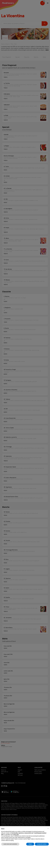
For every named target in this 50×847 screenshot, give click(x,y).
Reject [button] (30, 844)
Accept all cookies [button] (41, 844)
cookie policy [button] (16, 834)
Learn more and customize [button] (10, 844)
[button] (48, 828)
